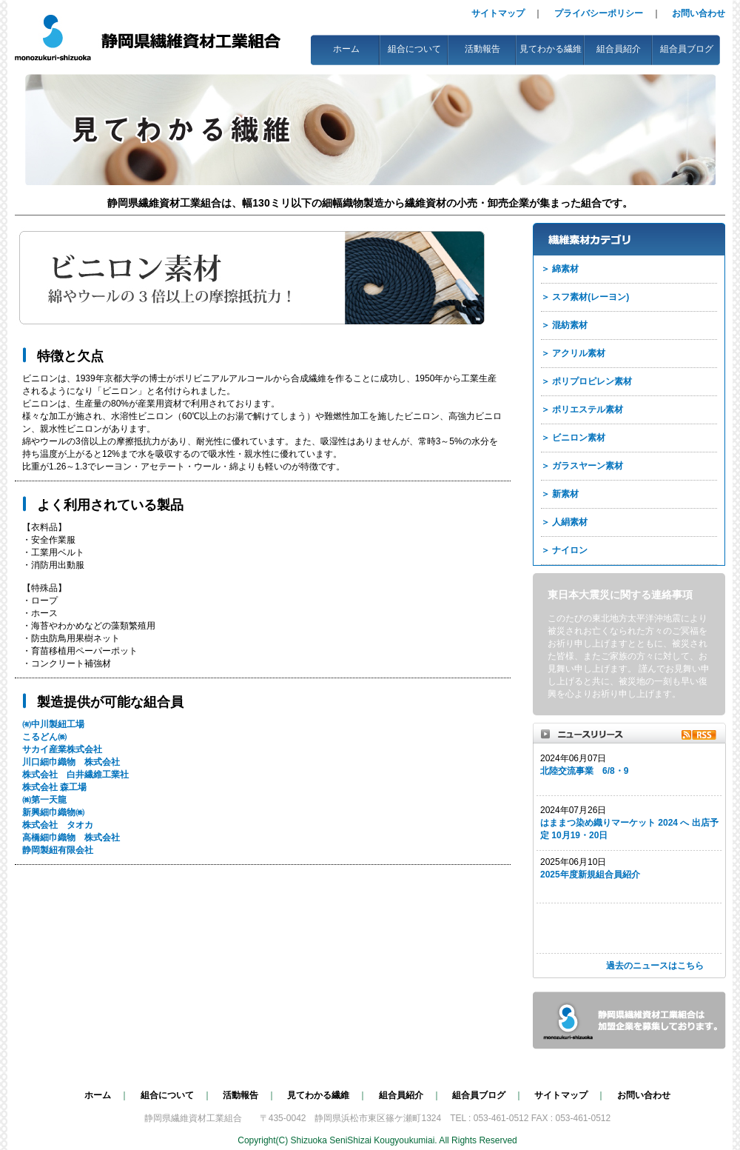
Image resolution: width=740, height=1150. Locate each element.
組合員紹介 (618, 49)
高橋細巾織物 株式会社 (71, 837)
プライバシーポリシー (598, 13)
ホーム (346, 49)
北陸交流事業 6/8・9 (584, 771)
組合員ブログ (686, 49)
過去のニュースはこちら (655, 965)
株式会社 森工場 (54, 787)
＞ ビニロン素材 (573, 437)
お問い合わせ (698, 13)
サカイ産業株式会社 (62, 749)
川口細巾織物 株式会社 (71, 762)
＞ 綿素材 (560, 269)
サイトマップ (498, 13)
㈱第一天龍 (44, 800)
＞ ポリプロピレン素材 (586, 381)
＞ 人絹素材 (564, 522)
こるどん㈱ (44, 737)
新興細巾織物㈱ (53, 812)
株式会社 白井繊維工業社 (75, 774)
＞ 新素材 (560, 494)
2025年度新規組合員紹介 (590, 874)
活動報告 (482, 49)
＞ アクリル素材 (573, 353)
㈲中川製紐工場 (53, 724)
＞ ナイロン (564, 550)
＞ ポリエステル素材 (582, 409)
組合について (414, 49)
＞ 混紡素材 (564, 325)
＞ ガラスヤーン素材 (582, 466)
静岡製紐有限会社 (57, 850)
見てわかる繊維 (550, 49)
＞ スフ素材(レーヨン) (585, 297)
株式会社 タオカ (57, 825)
